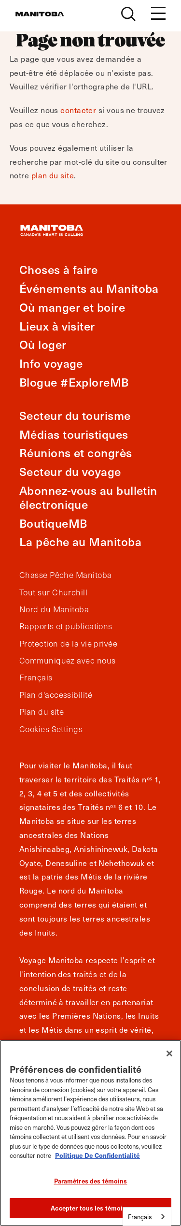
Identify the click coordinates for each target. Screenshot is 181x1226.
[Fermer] (169, 1053)
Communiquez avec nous (67, 660)
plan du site (52, 175)
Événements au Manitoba (89, 288)
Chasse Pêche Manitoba (65, 575)
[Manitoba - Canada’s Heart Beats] (39, 14)
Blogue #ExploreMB (74, 382)
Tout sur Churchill (53, 592)
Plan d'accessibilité (55, 695)
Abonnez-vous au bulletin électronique (88, 497)
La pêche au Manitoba (80, 541)
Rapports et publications (65, 626)
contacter (78, 109)
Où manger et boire (72, 307)
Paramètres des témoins (90, 1180)
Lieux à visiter (57, 326)
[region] (90, 1133)
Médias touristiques (73, 434)
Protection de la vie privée (68, 644)
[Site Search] (128, 14)
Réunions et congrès (75, 453)
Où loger (43, 344)
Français (36, 677)
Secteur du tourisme (75, 415)
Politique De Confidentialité (97, 1155)
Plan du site (41, 712)
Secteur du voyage (70, 471)
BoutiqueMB (53, 523)
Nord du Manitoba (54, 609)
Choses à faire (58, 269)
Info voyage (51, 363)
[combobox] (147, 1216)
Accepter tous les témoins (90, 1207)
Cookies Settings (51, 729)
